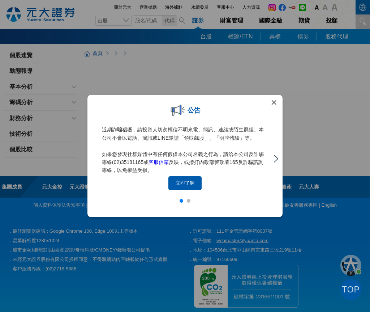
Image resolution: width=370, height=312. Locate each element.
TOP (351, 289)
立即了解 (185, 183)
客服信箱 (159, 162)
